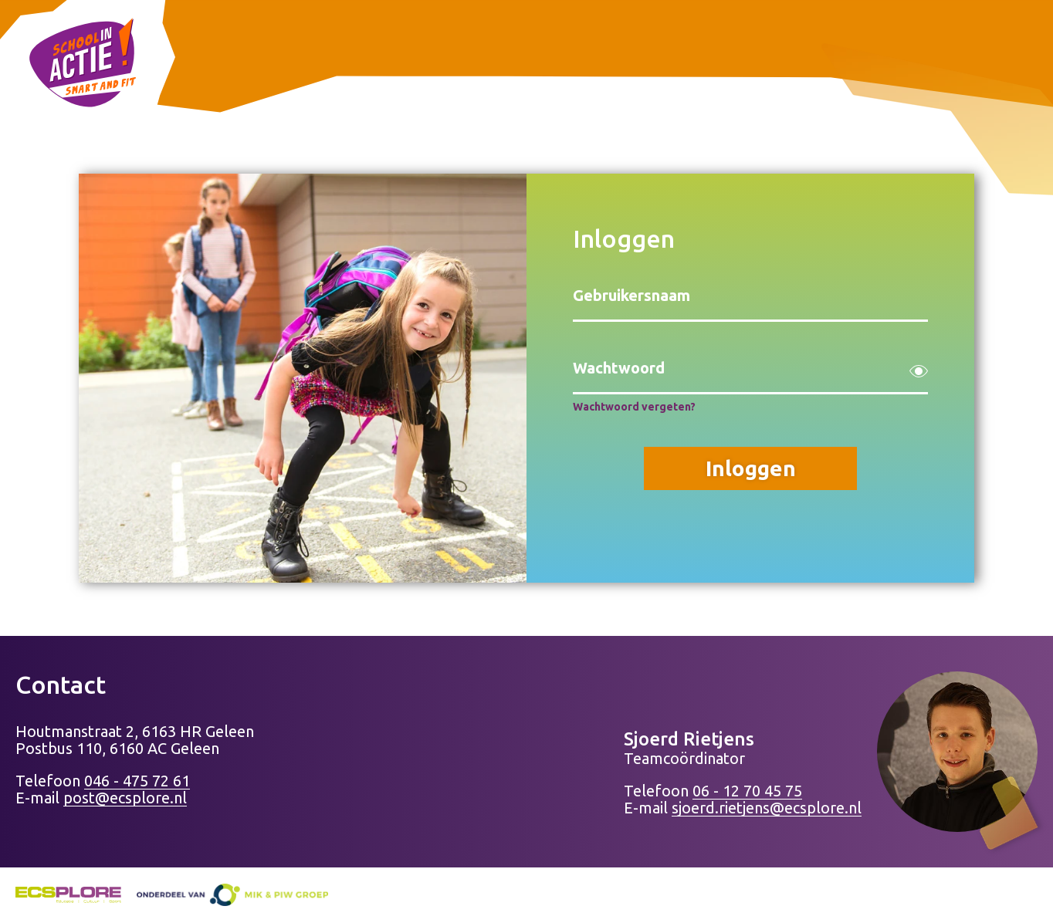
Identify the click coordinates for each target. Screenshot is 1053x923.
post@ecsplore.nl (125, 797)
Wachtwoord (619, 368)
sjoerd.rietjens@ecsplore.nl (767, 807)
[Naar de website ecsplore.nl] (68, 897)
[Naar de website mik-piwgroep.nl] (232, 895)
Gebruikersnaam (631, 295)
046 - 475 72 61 (137, 780)
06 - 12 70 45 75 (747, 791)
